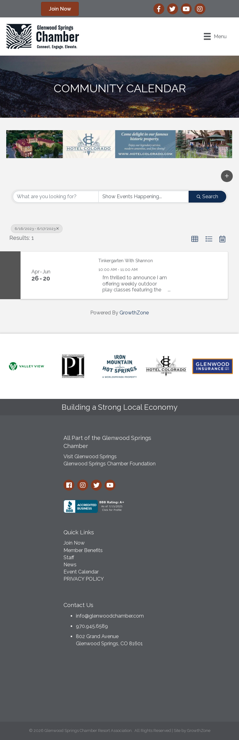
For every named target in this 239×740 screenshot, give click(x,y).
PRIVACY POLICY (83, 579)
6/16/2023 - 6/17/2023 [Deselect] (37, 228)
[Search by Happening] (143, 197)
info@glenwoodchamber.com (110, 616)
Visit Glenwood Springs (90, 456)
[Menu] (215, 36)
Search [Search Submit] (207, 196)
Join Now (74, 543)
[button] (227, 176)
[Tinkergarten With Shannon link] (76, 275)
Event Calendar (81, 572)
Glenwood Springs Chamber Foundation (109, 464)
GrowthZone (134, 313)
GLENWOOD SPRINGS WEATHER (119, 686)
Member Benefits (83, 550)
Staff (68, 557)
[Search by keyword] (56, 197)
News (70, 565)
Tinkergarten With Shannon (125, 260)
